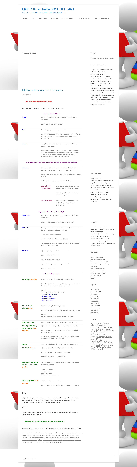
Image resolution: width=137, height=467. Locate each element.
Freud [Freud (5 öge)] (102, 330)
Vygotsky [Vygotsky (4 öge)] (101, 344)
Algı (62, 433)
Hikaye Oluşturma (54, 437)
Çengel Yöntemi (65, 435)
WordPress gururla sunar (29, 459)
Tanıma (55, 440)
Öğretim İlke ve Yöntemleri (98, 262)
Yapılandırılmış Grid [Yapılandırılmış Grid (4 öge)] (108, 344)
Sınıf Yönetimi (95, 275)
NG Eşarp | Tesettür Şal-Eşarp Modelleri (102, 58)
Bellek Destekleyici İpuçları (49, 435)
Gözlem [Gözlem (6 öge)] (107, 332)
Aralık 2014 (94, 306)
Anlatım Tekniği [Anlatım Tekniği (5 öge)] (95, 325)
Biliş (59, 435)
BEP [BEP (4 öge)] (101, 325)
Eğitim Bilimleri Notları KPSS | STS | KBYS (48, 9)
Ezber (46, 437)
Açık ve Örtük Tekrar (44, 433)
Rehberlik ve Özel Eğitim (98, 273)
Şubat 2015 (94, 301)
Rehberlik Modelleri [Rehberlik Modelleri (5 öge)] (97, 341)
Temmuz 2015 (95, 289)
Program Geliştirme (96, 271)
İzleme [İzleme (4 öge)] (97, 349)
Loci (34, 440)
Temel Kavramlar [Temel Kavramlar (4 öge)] (107, 342)
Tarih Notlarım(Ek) (83, 18)
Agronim (52, 433)
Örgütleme (39, 440)
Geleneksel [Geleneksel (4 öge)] (107, 330)
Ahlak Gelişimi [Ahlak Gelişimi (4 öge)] (94, 323)
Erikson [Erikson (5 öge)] (111, 329)
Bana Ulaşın (43, 18)
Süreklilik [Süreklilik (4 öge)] (93, 342)
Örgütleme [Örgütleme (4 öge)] (93, 346)
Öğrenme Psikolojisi (28, 433)
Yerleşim (65, 440)
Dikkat (72, 435)
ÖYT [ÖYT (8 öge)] (98, 345)
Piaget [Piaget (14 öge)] (100, 339)
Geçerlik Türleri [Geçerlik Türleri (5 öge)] (95, 332)
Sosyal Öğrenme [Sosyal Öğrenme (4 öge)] (107, 341)
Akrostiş (58, 433)
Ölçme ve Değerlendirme (98, 269)
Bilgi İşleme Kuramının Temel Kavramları (42, 89)
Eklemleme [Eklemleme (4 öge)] (101, 329)
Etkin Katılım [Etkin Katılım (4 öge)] (94, 330)
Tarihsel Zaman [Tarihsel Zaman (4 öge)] (99, 342)
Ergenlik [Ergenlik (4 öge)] (106, 329)
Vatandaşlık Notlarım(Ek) (101, 18)
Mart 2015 (93, 299)
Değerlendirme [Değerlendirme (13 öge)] (103, 327)
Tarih (92, 278)
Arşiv (34, 18)
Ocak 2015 (94, 303)
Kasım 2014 (94, 308)
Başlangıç (25, 18)
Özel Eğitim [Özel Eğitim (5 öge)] (103, 346)
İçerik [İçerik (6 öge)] (101, 349)
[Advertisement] (68, 36)
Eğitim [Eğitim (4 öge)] (98, 330)
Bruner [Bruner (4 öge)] (92, 327)
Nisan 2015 (94, 296)
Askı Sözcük (25, 435)
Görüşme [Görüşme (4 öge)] (102, 332)
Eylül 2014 (93, 312)
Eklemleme (36, 437)
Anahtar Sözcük (68, 433)
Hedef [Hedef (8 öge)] (93, 336)
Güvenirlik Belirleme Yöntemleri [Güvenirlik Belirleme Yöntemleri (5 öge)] (100, 335)
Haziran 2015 (94, 292)
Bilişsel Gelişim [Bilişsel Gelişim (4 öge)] (108, 325)
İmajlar (62, 437)
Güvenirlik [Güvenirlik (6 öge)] (94, 333)
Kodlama (30, 440)
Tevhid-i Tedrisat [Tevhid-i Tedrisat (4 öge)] (95, 344)
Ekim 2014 (93, 310)
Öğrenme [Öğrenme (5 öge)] (110, 346)
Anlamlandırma (77, 433)
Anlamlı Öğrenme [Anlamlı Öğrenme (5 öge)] (103, 324)
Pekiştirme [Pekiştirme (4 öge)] (93, 339)
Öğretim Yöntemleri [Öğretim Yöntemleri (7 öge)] (99, 347)
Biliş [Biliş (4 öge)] (103, 325)
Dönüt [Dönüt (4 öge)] (97, 329)
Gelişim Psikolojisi (96, 257)
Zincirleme (71, 440)
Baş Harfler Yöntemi (35, 435)
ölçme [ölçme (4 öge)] (109, 347)
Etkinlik (42, 437)
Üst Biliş (60, 440)
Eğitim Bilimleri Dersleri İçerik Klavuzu (62, 18)
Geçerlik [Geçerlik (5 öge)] (112, 330)
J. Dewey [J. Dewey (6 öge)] (99, 337)
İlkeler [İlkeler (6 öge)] (93, 349)
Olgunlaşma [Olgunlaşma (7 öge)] (107, 336)
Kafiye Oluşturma (70, 437)
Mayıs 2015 (94, 294)
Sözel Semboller (47, 440)
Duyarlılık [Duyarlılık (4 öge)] (93, 329)
